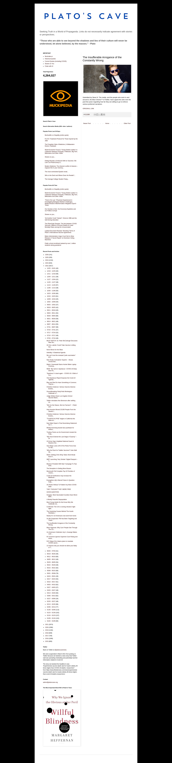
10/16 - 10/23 (51, 296)
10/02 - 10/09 (51, 302)
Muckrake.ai (49, 56)
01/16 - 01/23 (51, 615)
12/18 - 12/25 (51, 271)
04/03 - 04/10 (51, 584)
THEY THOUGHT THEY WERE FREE (59, 489)
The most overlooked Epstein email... (56, 172)
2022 (47, 266)
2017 (47, 636)
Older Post (127, 123)
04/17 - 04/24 (51, 579)
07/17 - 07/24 (51, 332)
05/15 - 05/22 (51, 568)
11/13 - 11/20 (51, 285)
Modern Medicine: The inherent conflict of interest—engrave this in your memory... (61, 167)
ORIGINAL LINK (88, 108)
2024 (47, 260)
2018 (47, 633)
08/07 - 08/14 (51, 324)
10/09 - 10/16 (51, 299)
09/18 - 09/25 (51, 307)
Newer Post (87, 123)
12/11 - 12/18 (51, 274)
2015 (47, 641)
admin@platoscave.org (50, 682)
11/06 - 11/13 (51, 288)
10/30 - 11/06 (51, 291)
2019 (47, 630)
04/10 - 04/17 (51, 582)
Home (107, 123)
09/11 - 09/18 (51, 310)
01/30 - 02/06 (51, 610)
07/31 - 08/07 (51, 327)
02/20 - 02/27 (51, 601)
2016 (47, 638)
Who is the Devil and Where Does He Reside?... (60, 175)
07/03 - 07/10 (51, 338)
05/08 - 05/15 (51, 570)
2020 (47, 627)
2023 (47, 263)
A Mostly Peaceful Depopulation (57, 499)
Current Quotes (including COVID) (56, 61)
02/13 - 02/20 (51, 604)
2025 (47, 257)
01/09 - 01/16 (51, 618)
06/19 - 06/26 (51, 554)
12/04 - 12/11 (51, 277)
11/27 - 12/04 (51, 279)
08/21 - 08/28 (51, 319)
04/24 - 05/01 (51, 576)
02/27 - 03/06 (51, 598)
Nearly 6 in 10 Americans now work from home (61, 516)
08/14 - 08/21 (51, 321)
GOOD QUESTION (53, 492)
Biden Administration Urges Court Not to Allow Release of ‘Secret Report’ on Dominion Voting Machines (59, 238)
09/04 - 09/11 (51, 313)
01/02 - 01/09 (51, 621)
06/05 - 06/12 (51, 559)
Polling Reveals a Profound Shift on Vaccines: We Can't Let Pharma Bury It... (60, 161)
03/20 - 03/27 (51, 590)
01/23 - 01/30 (51, 612)
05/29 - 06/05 (51, 562)
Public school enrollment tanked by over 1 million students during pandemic (60, 244)
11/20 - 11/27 (51, 282)
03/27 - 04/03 (51, 587)
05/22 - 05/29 (51, 565)
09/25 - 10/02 (51, 305)
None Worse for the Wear (55, 350)
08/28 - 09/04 (51, 316)
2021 (47, 624)
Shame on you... (50, 157)
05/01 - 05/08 (51, 573)
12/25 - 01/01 (51, 268)
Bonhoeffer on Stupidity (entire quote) (57, 135)
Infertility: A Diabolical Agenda (56, 352)
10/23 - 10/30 (51, 293)
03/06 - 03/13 (51, 596)
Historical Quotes (50, 59)
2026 (47, 254)
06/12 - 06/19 (51, 556)
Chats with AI (49, 66)
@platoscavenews (61, 650)
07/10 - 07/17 (51, 335)
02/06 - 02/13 (51, 607)
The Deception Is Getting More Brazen (59, 468)
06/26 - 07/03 (51, 551)
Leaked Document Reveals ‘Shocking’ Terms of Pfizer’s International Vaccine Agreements (60, 231)
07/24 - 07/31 (51, 330)
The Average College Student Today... (57, 179)
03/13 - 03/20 (51, 593)
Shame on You (49, 64)
